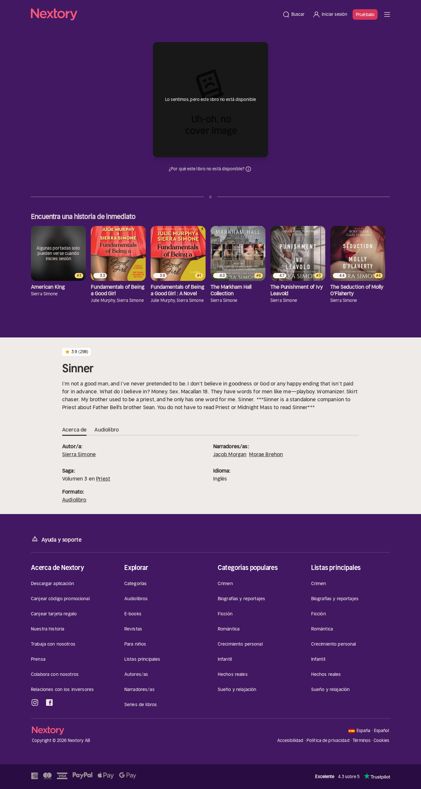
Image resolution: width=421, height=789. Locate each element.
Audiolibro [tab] (106, 429)
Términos (361, 740)
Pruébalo (365, 14)
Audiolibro (74, 499)
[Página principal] (154, 14)
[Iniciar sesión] (330, 14)
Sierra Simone (79, 454)
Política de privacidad (328, 740)
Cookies (381, 740)
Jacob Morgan (230, 454)
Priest (103, 478)
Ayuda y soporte (56, 539)
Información (248, 169)
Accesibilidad (290, 740)
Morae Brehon (266, 454)
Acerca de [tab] (74, 429)
